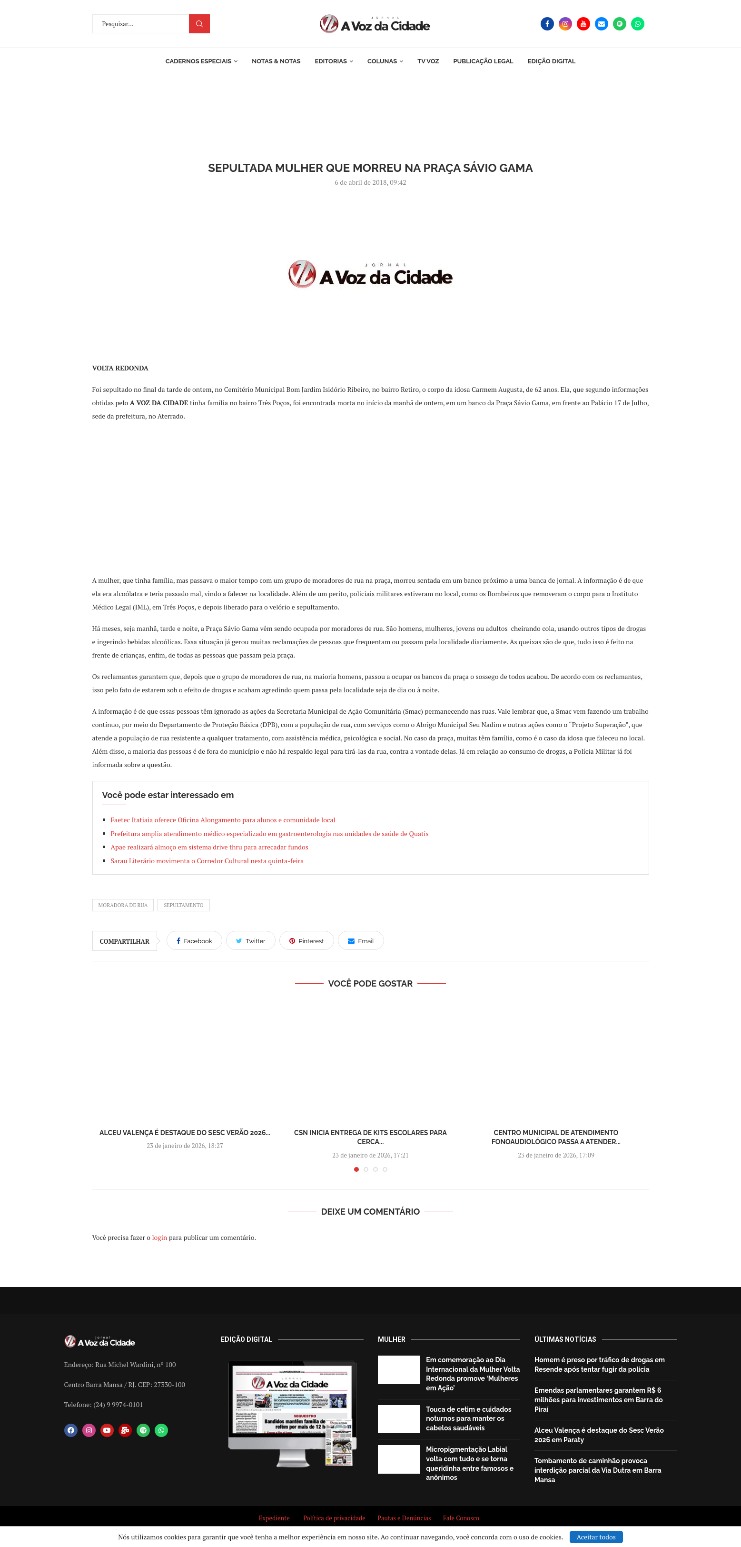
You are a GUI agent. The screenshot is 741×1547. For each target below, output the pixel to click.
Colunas (382, 61)
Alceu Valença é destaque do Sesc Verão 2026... (184, 1133)
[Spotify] (619, 23)
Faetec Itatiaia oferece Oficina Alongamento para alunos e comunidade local (223, 819)
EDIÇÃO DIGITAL (552, 61)
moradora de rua (123, 905)
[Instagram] (565, 23)
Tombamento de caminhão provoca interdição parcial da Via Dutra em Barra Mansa (598, 1470)
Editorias (330, 61)
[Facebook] (547, 23)
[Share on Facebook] (194, 940)
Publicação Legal (483, 61)
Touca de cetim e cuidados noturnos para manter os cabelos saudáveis (468, 1419)
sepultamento (183, 905)
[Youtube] (583, 23)
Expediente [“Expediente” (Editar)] (274, 1518)
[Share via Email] (361, 940)
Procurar (199, 23)
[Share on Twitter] (251, 940)
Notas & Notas (276, 61)
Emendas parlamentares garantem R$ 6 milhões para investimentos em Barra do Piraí (598, 1400)
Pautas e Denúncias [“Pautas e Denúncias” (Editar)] (404, 1518)
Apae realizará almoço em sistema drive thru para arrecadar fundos (209, 846)
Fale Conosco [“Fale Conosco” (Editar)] (462, 1518)
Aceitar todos (596, 1536)
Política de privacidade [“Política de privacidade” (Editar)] (334, 1518)
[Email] (601, 23)
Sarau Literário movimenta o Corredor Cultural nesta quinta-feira (207, 860)
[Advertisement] (370, 497)
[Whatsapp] (637, 23)
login (159, 1237)
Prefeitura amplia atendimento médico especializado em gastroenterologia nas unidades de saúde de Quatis (270, 833)
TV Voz (428, 61)
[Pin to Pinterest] (306, 940)
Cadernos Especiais (199, 61)
